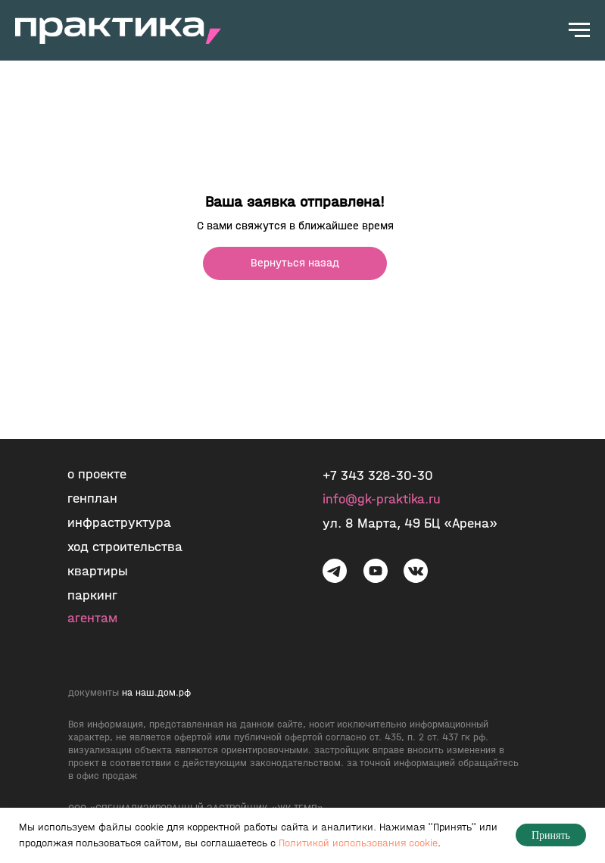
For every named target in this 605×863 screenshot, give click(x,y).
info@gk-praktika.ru (382, 499)
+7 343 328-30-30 (378, 476)
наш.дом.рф (163, 692)
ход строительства (124, 547)
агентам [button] (92, 618)
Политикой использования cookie (358, 843)
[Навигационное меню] (579, 30)
